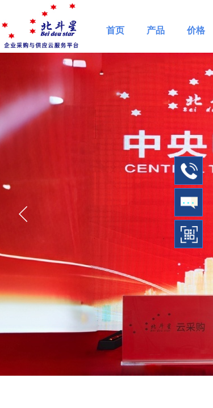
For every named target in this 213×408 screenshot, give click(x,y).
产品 (156, 30)
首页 (115, 30)
